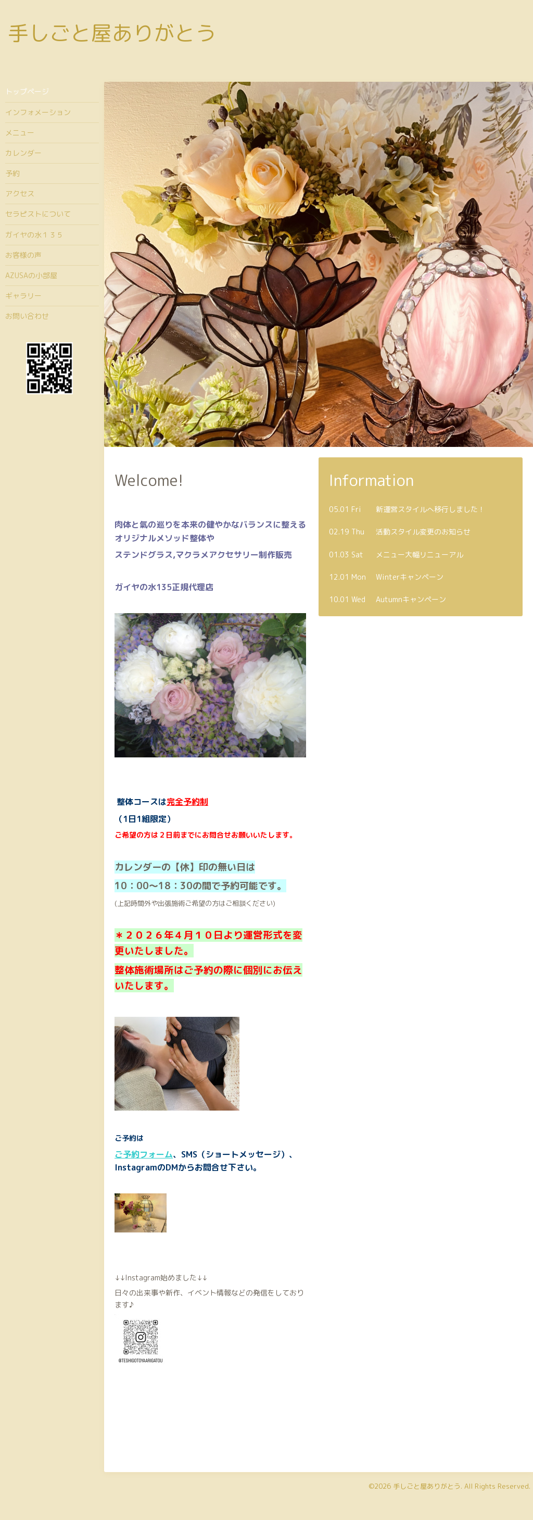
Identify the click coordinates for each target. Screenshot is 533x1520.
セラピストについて (38, 214)
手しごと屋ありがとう (112, 32)
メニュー (19, 133)
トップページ (27, 91)
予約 (12, 173)
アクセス (19, 193)
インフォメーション (38, 112)
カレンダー (23, 153)
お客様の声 (23, 255)
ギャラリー (23, 296)
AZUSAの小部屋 (31, 275)
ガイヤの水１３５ (34, 235)
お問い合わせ (27, 316)
